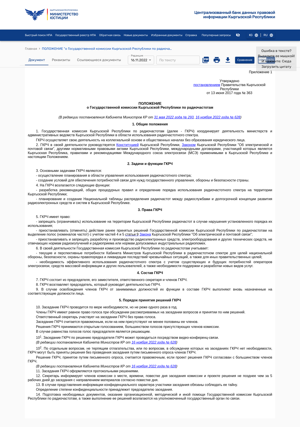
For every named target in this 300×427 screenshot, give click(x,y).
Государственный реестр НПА (75, 35)
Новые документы (136, 35)
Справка (191, 35)
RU (268, 35)
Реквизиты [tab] (61, 60)
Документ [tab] (36, 60)
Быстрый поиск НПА (38, 35)
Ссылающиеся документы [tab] (99, 60)
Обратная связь (110, 35)
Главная (31, 49)
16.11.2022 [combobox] (139, 60)
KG (253, 35)
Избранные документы (166, 35)
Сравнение (244, 60)
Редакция (137, 55)
